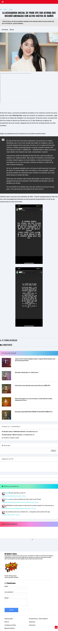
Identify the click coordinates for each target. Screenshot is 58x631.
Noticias (5, 9)
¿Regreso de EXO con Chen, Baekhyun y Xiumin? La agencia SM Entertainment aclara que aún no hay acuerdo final (35, 359)
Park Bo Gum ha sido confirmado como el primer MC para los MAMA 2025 (32, 385)
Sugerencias (32, 622)
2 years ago (24, 496)
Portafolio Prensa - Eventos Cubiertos (38, 618)
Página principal (9, 618)
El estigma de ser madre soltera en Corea (8, 514)
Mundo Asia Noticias (10, 628)
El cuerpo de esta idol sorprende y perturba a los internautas (11, 496)
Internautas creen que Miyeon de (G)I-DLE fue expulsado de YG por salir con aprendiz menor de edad (18, 502)
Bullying (10, 9)
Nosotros (7, 622)
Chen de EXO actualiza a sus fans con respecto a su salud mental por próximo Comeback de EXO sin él (33, 399)
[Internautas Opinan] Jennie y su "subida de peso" (27, 372)
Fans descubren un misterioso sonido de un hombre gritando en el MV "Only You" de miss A (16, 508)
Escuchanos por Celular (10, 625)
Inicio (1, 9)
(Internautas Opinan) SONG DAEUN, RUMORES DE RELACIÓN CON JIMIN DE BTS (33, 412)
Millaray (7, 499)
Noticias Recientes (9, 524)
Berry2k (7, 493)
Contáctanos (32, 625)
